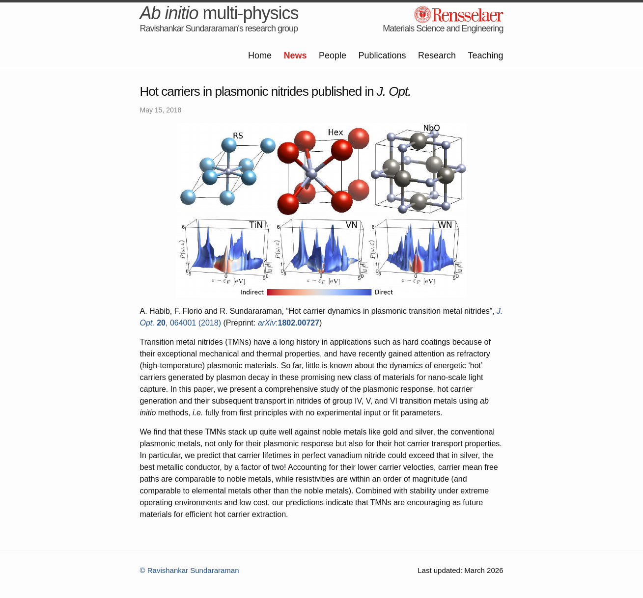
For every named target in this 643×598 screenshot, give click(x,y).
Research (437, 55)
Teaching (485, 55)
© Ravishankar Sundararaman (189, 570)
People (332, 55)
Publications (382, 55)
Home (260, 55)
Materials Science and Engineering (443, 28)
